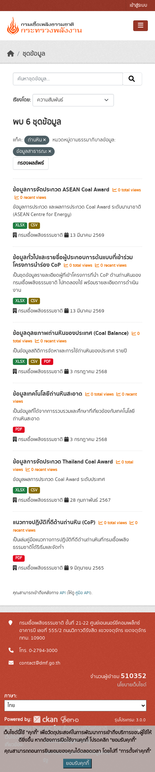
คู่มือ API (82, 593)
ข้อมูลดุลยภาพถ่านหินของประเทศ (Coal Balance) (71, 333)
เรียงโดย (21, 100)
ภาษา (10, 696)
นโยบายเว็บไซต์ (131, 684)
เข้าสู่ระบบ (138, 5)
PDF (47, 362)
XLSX (20, 225)
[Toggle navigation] (140, 25)
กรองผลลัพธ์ (31, 163)
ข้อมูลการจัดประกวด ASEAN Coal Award (62, 189)
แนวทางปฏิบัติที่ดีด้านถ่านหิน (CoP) (55, 522)
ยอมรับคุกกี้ (77, 763)
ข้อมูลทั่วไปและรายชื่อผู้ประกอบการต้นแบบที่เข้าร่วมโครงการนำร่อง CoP (73, 261)
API (63, 593)
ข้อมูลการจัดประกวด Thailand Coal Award (63, 461)
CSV (34, 225)
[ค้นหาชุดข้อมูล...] (68, 78)
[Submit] (132, 78)
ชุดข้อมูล (33, 54)
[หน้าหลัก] (10, 54)
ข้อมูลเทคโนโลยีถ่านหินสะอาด (48, 393)
